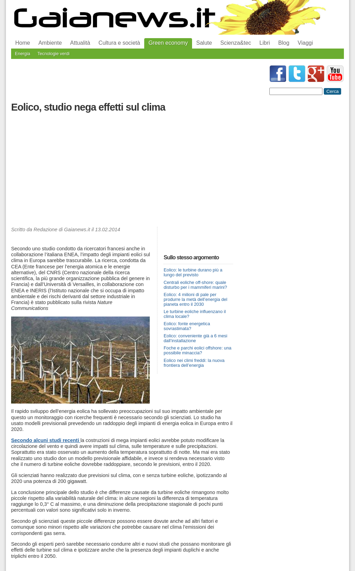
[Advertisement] (122, 171)
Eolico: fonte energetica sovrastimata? (187, 326)
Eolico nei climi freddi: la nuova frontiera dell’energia (194, 363)
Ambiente (50, 43)
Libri (264, 43)
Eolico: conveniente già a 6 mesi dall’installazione (195, 338)
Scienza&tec (235, 43)
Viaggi (305, 43)
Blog (283, 43)
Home (22, 43)
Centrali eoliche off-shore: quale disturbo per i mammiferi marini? (195, 285)
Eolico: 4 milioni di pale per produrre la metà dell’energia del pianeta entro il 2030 (195, 299)
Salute (204, 43)
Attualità (80, 43)
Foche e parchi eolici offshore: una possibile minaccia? (197, 350)
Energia (22, 53)
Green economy (168, 43)
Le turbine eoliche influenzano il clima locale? (195, 314)
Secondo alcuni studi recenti (45, 440)
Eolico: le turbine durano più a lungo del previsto (193, 272)
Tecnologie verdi (53, 53)
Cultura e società (119, 43)
